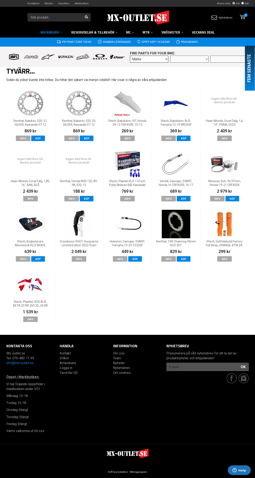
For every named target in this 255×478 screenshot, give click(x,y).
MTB (148, 32)
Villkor (64, 358)
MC (130, 32)
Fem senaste (249, 68)
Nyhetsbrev (222, 17)
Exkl (245, 3)
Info (23, 138)
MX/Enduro (51, 32)
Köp (38, 138)
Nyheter (49, 3)
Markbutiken (82, 3)
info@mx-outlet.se (20, 363)
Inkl (236, 3)
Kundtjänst (33, 3)
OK (243, 367)
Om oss (119, 353)
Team (117, 358)
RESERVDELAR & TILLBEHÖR (94, 32)
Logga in (66, 368)
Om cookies (122, 373)
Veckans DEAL (203, 32)
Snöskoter (172, 32)
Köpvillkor (63, 3)
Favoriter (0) (69, 373)
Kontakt (65, 353)
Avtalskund (68, 363)
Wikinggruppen (138, 472)
